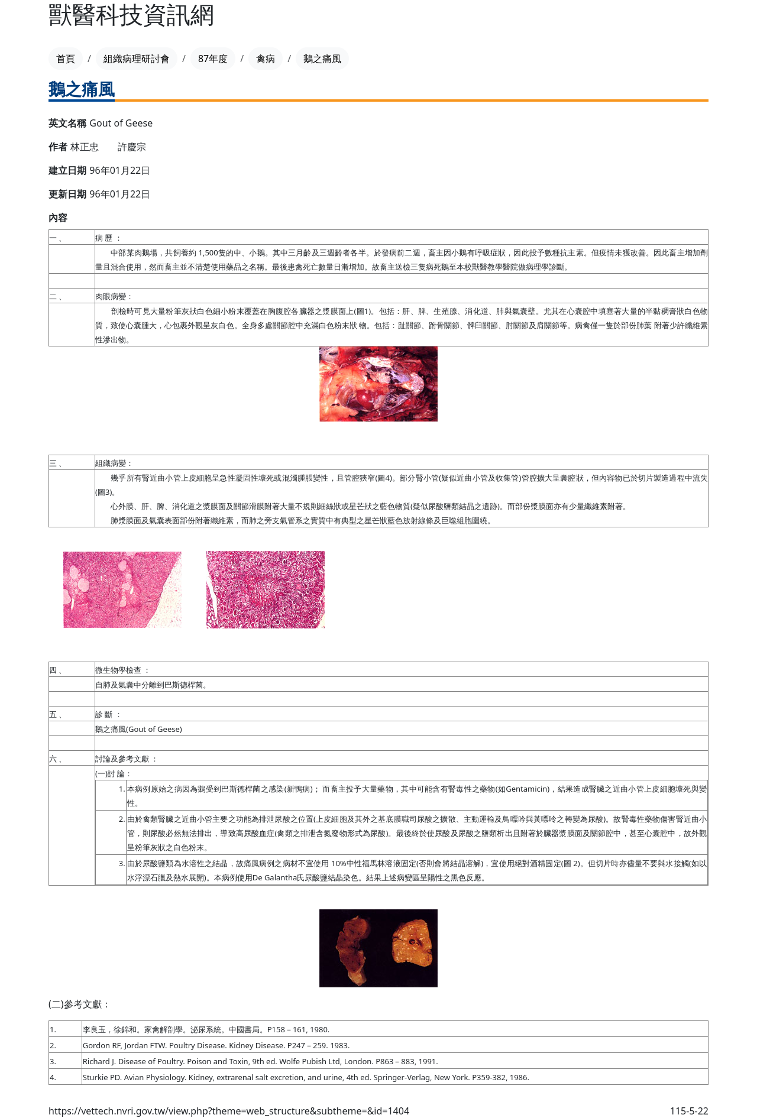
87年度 (213, 58)
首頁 (65, 58)
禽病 (265, 58)
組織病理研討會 (136, 58)
